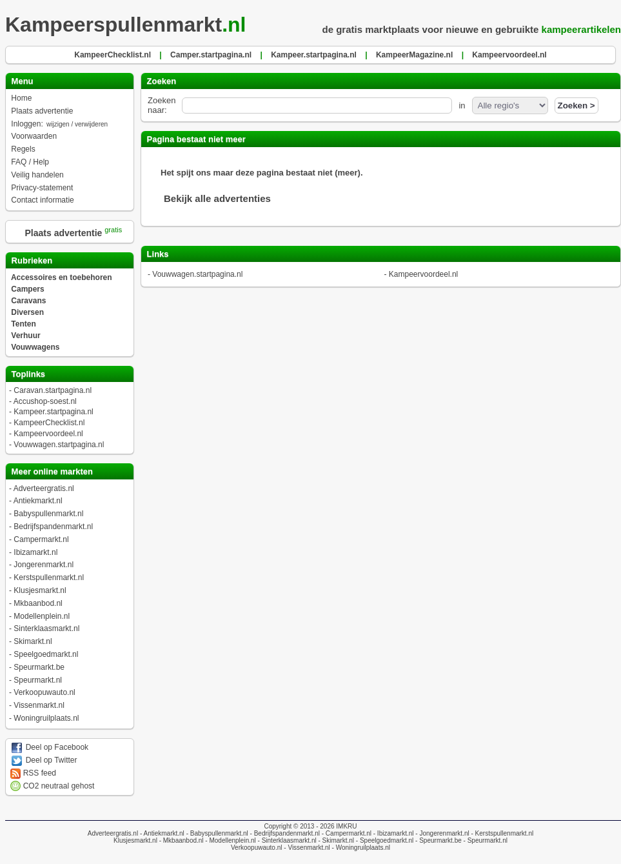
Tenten (23, 323)
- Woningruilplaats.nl (360, 847)
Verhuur (25, 335)
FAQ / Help (30, 161)
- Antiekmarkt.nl (161, 833)
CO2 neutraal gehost (52, 785)
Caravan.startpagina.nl (53, 390)
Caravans (28, 300)
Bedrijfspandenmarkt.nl (53, 526)
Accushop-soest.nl (45, 401)
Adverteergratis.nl (44, 488)
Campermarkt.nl (41, 539)
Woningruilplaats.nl (46, 718)
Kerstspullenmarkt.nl (49, 577)
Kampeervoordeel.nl (48, 433)
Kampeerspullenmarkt (129, 24)
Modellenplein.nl (42, 616)
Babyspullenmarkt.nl (48, 513)
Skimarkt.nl (33, 641)
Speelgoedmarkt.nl (46, 654)
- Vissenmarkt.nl (306, 847)
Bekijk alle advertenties (217, 198)
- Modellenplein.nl (230, 840)
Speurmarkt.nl (38, 680)
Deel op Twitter (43, 760)
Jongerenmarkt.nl (44, 564)
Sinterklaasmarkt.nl (46, 628)
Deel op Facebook (49, 747)
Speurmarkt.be (39, 667)
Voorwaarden (34, 136)
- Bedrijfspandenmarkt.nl (284, 833)
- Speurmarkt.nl (485, 840)
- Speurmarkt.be (437, 840)
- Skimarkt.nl (335, 840)
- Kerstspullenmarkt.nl (501, 833)
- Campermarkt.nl (345, 833)
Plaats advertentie (42, 111)
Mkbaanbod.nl (38, 603)
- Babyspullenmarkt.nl (216, 833)
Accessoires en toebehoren (61, 277)
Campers (27, 289)
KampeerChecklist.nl (49, 422)
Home (21, 98)
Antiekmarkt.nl (38, 500)
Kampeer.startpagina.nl (53, 411)
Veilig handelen (37, 174)
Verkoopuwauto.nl (44, 692)
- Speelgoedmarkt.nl (383, 840)
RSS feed (33, 773)
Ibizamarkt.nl (35, 552)
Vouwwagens (35, 347)
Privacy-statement (42, 187)
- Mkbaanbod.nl (180, 840)
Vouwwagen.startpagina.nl (59, 444)
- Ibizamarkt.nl (392, 833)
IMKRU (346, 826)
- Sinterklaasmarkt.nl (286, 840)
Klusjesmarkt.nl (40, 590)
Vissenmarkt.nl (39, 705)
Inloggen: (60, 123)
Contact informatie (42, 200)
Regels (23, 149)
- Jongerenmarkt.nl (441, 833)
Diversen (27, 312)
